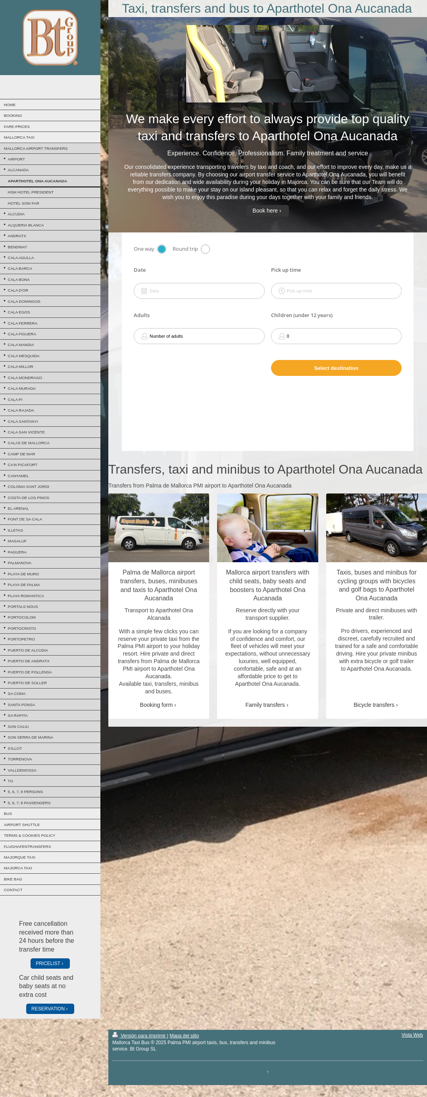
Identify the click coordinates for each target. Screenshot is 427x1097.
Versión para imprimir (139, 1036)
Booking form (156, 705)
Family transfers (265, 705)
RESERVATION (48, 1009)
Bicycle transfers (374, 705)
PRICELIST (48, 963)
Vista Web (412, 1035)
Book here (265, 210)
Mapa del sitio (184, 1036)
